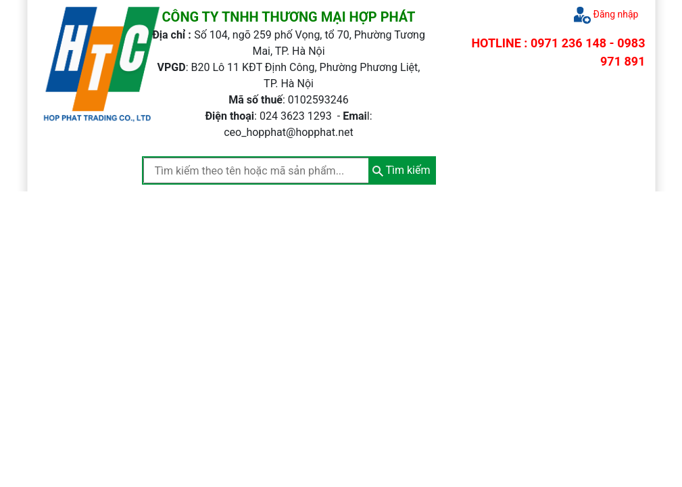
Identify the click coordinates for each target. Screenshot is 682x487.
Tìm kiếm (401, 170)
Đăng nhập (606, 15)
